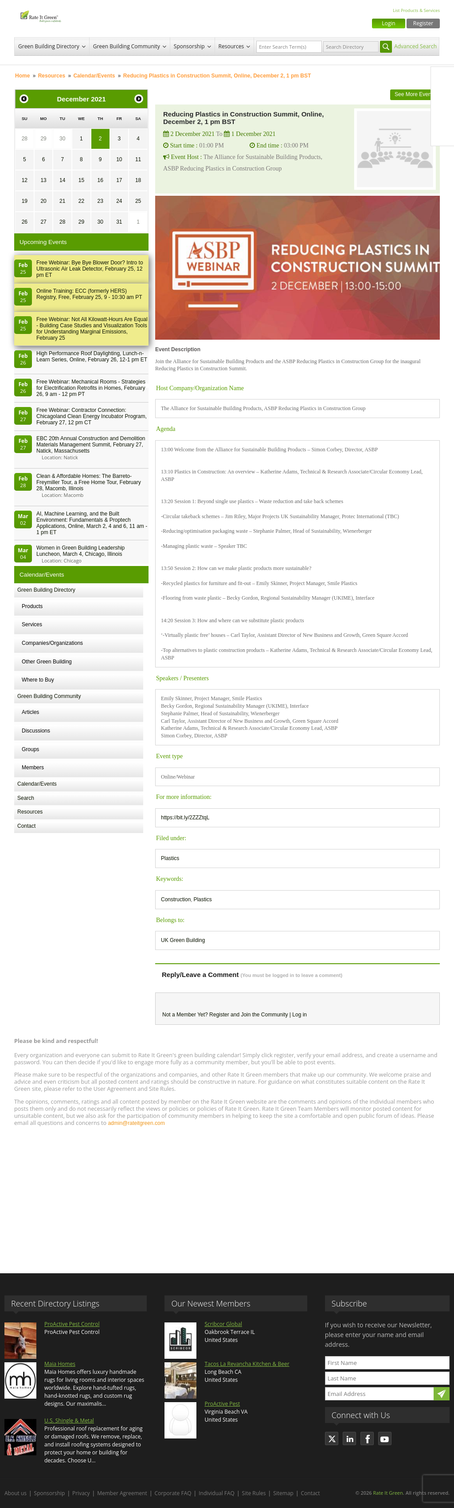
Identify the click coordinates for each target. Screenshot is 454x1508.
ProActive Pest (222, 1403)
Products (32, 606)
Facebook (442, 78)
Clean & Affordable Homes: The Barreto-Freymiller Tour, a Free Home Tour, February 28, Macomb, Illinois (88, 482)
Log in (299, 1015)
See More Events (415, 94)
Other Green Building (47, 662)
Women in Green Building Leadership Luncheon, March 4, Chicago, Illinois (80, 551)
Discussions (36, 731)
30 (62, 139)
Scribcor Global (223, 1324)
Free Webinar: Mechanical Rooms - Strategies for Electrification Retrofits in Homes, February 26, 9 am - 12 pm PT (90, 388)
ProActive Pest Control (71, 1324)
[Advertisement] (227, 1196)
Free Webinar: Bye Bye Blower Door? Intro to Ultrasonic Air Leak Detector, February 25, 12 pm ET (89, 269)
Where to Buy (38, 680)
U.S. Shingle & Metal (69, 1420)
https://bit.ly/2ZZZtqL (185, 817)
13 (43, 180)
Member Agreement (122, 1493)
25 (138, 201)
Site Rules (254, 1493)
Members (33, 767)
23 (100, 201)
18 (138, 180)
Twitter (442, 97)
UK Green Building (183, 940)
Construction (176, 899)
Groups (30, 749)
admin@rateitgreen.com (136, 1123)
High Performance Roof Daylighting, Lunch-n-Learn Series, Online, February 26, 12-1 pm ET (91, 356)
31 (119, 222)
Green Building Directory (48, 46)
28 (24, 139)
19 (24, 201)
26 (24, 222)
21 (62, 201)
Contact (26, 826)
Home (22, 76)
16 (100, 180)
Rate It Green (388, 1492)
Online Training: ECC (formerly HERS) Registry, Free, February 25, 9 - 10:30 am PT (89, 294)
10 (119, 159)
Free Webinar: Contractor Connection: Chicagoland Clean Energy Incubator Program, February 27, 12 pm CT (91, 416)
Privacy (81, 1493)
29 (43, 139)
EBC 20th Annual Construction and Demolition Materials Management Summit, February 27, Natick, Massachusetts (90, 444)
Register (423, 23)
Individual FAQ (217, 1493)
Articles (30, 712)
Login (388, 23)
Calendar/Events (94, 76)
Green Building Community (126, 46)
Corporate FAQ (173, 1493)
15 (81, 180)
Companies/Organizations (52, 643)
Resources (231, 46)
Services (32, 624)
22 (81, 201)
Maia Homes (59, 1364)
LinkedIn (442, 116)
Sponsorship (189, 46)
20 (43, 201)
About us (15, 1493)
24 (119, 201)
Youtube (442, 134)
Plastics (170, 858)
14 (62, 180)
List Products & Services (416, 10)
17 (119, 180)
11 (138, 159)
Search (25, 798)
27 (43, 222)
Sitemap (283, 1493)
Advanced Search (415, 46)
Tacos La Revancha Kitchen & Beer (246, 1364)
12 (24, 180)
